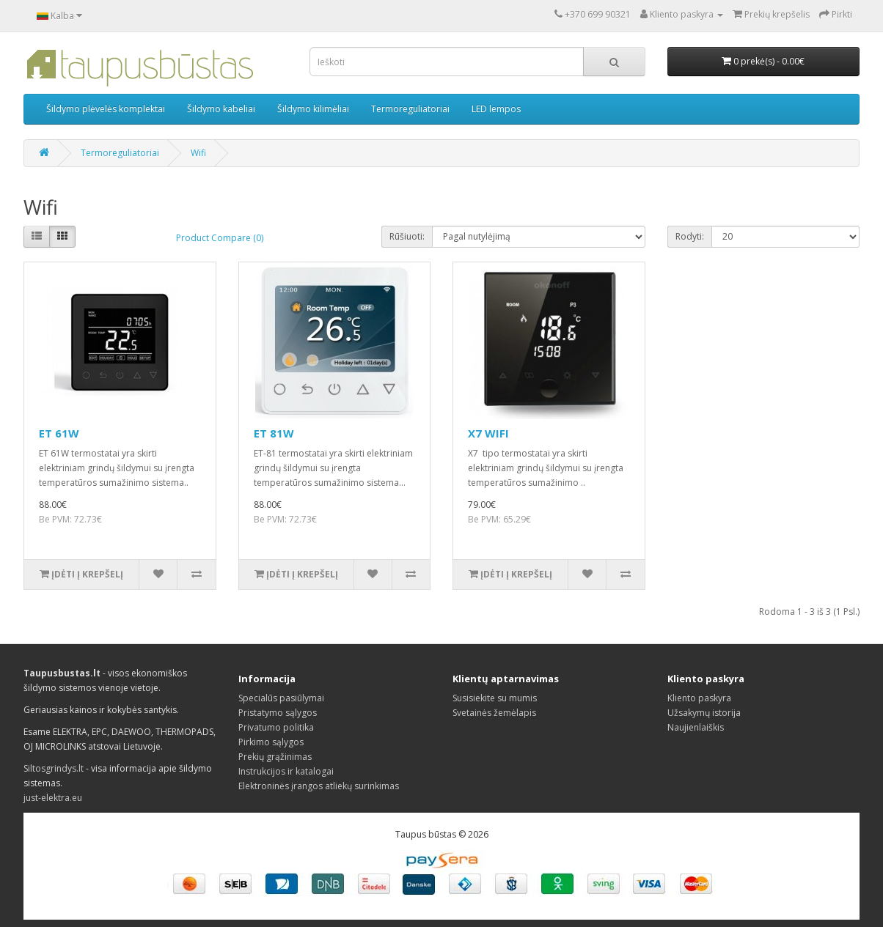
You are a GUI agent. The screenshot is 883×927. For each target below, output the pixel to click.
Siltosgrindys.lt (53, 768)
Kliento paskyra (699, 698)
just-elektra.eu (52, 797)
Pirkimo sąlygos (271, 742)
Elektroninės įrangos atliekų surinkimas (318, 786)
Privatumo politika (276, 727)
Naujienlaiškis (695, 727)
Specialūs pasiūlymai (281, 698)
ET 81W (274, 433)
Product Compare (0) (219, 238)
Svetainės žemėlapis (494, 712)
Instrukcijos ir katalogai (286, 771)
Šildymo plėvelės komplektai (105, 109)
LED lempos (496, 109)
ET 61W (59, 433)
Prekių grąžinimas (275, 756)
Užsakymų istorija (704, 712)
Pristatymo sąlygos (277, 712)
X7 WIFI (488, 433)
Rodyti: (689, 236)
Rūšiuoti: (407, 236)
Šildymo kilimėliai (313, 109)
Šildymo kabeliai (221, 109)
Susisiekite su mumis (495, 698)
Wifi (198, 153)
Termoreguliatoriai (410, 109)
